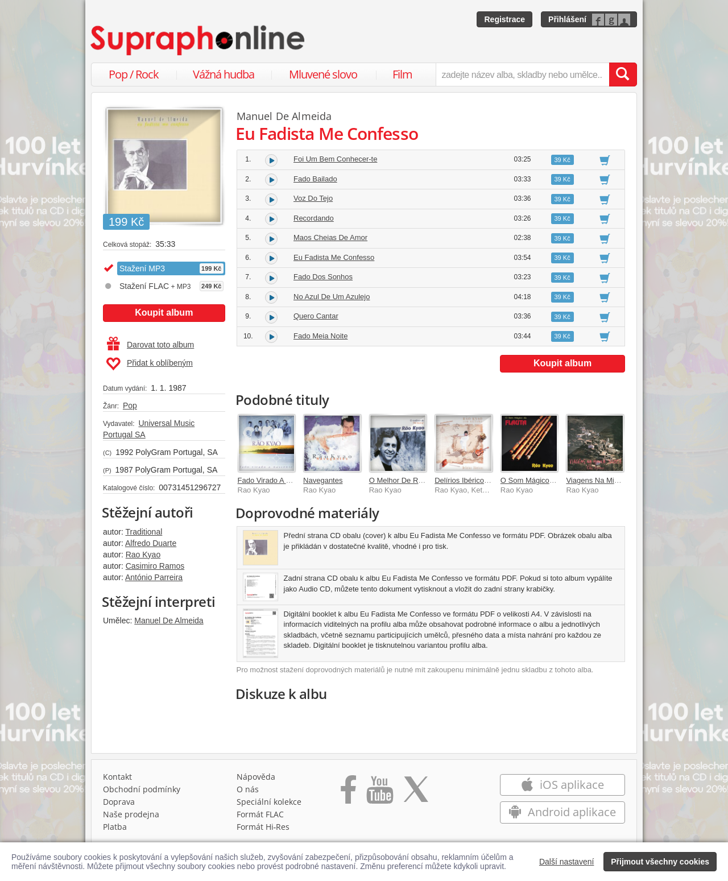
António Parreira (154, 577)
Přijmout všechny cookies (660, 861)
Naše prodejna (131, 814)
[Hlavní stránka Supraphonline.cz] (198, 40)
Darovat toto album (150, 344)
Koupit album (164, 312)
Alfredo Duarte (150, 543)
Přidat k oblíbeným (149, 364)
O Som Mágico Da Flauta (542, 480)
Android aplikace (562, 812)
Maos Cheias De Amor (330, 237)
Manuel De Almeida (168, 620)
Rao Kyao (143, 554)
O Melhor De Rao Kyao (407, 480)
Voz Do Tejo (313, 198)
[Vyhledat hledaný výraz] (623, 74)
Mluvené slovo (323, 74)
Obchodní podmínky (141, 789)
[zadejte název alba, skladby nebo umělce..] (522, 74)
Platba (115, 826)
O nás (248, 789)
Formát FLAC (260, 814)
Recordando (313, 218)
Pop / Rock (134, 74)
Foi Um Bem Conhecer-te (335, 159)
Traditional (143, 531)
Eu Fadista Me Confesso (333, 257)
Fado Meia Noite (320, 336)
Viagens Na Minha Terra (605, 480)
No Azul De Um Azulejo (331, 296)
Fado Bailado (315, 179)
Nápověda (256, 776)
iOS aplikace (562, 784)
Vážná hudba (223, 74)
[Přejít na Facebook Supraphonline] (348, 793)
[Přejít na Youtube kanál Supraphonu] (379, 793)
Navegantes (322, 480)
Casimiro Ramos (155, 565)
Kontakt (117, 776)
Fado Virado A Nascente (277, 480)
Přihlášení (567, 19)
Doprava (119, 801)
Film (402, 74)
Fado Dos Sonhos (323, 276)
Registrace (504, 19)
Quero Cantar (315, 316)
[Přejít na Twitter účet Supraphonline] (416, 793)
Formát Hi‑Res (263, 826)
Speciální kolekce (269, 801)
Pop (130, 405)
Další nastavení (566, 861)
